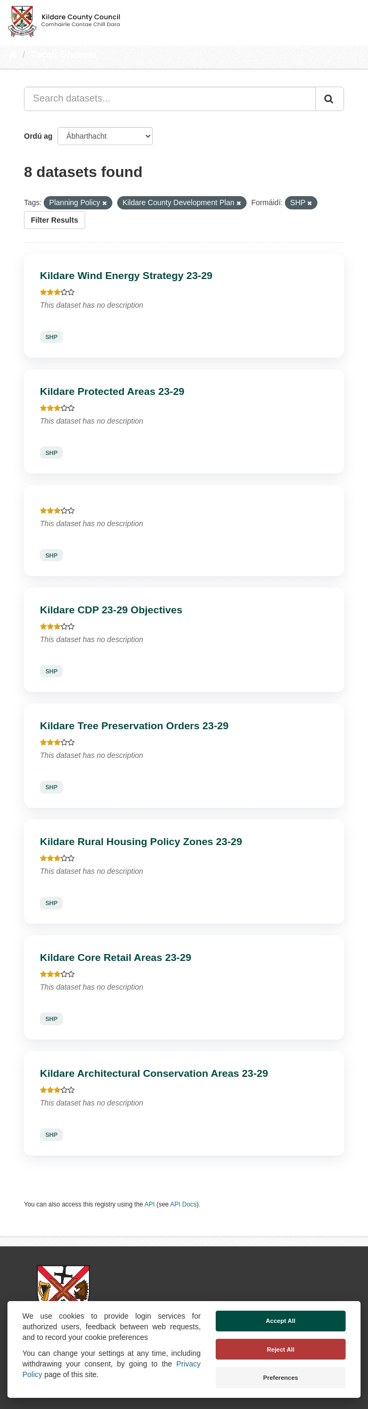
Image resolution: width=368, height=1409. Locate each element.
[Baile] (12, 54)
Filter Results (54, 220)
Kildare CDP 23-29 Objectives (111, 609)
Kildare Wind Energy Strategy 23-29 (126, 275)
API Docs (183, 1204)
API (149, 1204)
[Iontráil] (329, 99)
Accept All (281, 1321)
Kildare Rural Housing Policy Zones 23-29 (141, 841)
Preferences (280, 1377)
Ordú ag (38, 136)
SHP (51, 337)
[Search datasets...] (170, 99)
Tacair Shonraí (63, 54)
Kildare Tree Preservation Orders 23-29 (134, 725)
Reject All (281, 1349)
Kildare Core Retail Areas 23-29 (115, 957)
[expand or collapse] (351, 20)
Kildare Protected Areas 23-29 (112, 391)
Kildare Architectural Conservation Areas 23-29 (154, 1073)
